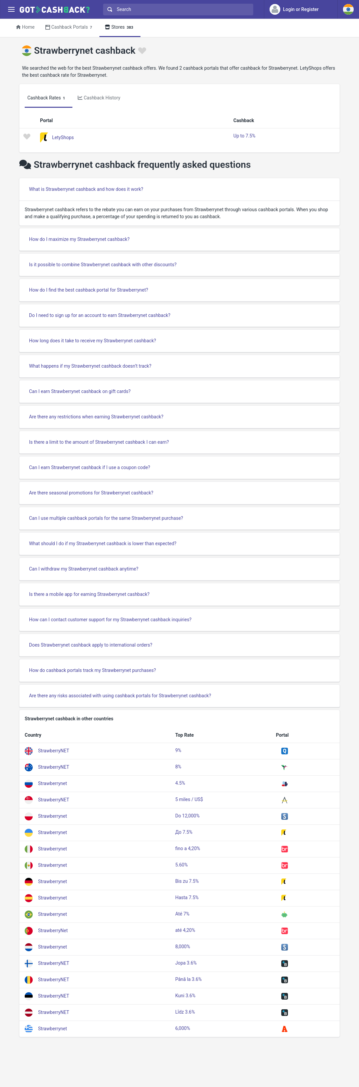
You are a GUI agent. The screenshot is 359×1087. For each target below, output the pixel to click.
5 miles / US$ (189, 799)
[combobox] (177, 9)
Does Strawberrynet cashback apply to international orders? (90, 645)
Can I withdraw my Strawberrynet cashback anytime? (83, 569)
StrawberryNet (53, 930)
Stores (120, 27)
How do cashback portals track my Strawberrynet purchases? (92, 670)
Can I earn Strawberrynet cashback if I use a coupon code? (89, 467)
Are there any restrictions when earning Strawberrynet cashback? (96, 416)
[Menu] (11, 9)
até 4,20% (185, 930)
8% (178, 766)
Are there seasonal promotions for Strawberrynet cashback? (91, 492)
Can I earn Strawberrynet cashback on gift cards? (79, 391)
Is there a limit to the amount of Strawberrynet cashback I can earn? (99, 442)
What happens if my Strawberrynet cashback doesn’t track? (90, 366)
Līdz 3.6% (185, 1012)
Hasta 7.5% (187, 897)
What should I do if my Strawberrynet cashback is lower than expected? (102, 543)
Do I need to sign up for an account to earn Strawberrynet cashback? (99, 315)
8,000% (182, 946)
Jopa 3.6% (186, 963)
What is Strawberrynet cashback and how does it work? (86, 189)
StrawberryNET (53, 750)
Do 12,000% (187, 815)
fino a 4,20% (187, 848)
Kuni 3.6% (185, 995)
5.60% (181, 864)
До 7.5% (184, 832)
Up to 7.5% (245, 135)
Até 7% (182, 914)
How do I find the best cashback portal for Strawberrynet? (88, 290)
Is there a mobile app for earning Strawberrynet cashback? (89, 594)
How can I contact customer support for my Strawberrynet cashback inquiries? (110, 619)
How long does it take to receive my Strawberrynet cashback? (92, 340)
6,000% (182, 1028)
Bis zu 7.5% (187, 881)
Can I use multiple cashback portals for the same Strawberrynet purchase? (106, 518)
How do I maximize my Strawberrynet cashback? (79, 239)
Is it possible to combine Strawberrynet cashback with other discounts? (102, 264)
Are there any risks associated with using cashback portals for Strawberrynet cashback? (120, 695)
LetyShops (63, 137)
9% (178, 750)
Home (25, 27)
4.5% (180, 783)
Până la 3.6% (188, 979)
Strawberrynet (52, 783)
